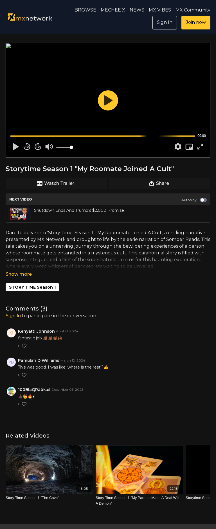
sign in (13, 308)
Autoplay (194, 200)
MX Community (193, 10)
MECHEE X (113, 10)
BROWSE (85, 10)
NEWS (137, 10)
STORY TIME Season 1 (32, 279)
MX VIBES (160, 10)
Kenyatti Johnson (36, 323)
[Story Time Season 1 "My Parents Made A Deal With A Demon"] (139, 492)
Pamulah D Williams (38, 352)
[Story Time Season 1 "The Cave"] (49, 490)
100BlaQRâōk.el (34, 381)
